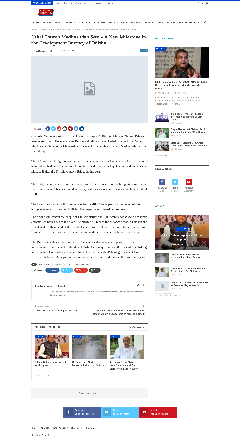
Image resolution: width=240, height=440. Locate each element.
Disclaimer (108, 3)
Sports (113, 22)
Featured (39, 336)
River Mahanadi (44, 264)
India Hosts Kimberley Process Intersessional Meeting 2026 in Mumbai (187, 117)
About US (67, 3)
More (181, 22)
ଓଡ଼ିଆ (58, 22)
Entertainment (130, 22)
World (171, 22)
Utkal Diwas (58, 264)
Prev (39, 375)
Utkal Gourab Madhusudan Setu (77, 264)
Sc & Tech (84, 22)
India (160, 22)
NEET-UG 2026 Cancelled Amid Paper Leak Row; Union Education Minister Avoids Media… (181, 85)
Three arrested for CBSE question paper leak (59, 310)
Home (58, 3)
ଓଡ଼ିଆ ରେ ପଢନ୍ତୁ (81, 3)
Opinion (148, 22)
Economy (99, 22)
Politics (70, 22)
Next (47, 375)
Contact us (96, 3)
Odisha (47, 22)
